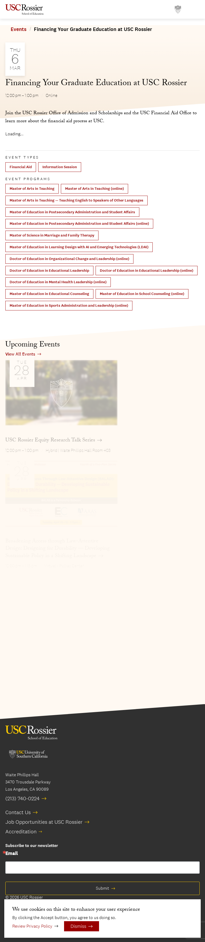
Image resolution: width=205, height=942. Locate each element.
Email (11, 853)
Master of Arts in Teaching (32, 188)
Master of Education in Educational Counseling (49, 293)
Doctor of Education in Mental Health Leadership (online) (58, 282)
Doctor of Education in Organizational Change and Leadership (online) (69, 258)
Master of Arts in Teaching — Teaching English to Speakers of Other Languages (76, 200)
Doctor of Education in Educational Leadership (49, 270)
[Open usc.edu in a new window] (178, 9)
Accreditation (21, 831)
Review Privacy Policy (32, 926)
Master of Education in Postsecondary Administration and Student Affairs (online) (79, 223)
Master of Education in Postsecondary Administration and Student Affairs (72, 212)
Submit (102, 888)
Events (18, 29)
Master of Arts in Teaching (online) (94, 188)
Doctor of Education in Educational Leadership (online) (146, 270)
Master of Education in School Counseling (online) (142, 293)
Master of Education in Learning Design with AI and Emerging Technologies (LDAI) (79, 247)
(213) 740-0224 (22, 798)
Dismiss (78, 926)
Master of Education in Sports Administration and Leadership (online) (69, 305)
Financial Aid (21, 167)
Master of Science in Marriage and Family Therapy (52, 235)
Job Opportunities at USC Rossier (43, 822)
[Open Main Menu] (194, 9)
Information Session (59, 167)
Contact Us (18, 812)
